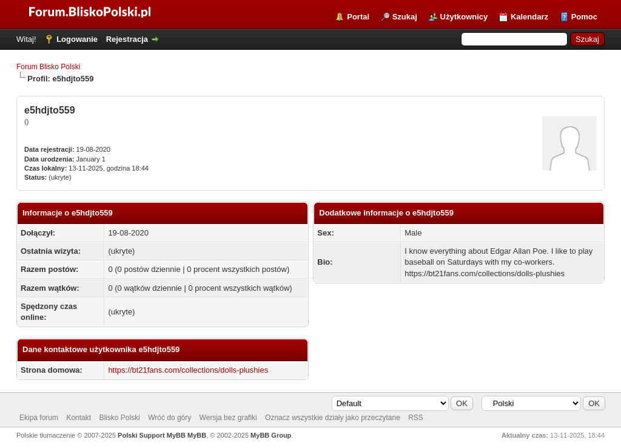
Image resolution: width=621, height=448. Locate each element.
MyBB (196, 435)
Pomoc (584, 16)
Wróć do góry (169, 417)
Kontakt (78, 417)
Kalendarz (529, 16)
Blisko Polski (119, 417)
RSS (415, 417)
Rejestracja (127, 39)
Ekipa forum (38, 417)
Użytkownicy (464, 16)
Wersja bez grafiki (228, 417)
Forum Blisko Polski (48, 67)
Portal (358, 16)
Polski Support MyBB (152, 435)
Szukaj (404, 16)
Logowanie (77, 39)
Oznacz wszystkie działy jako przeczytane (332, 417)
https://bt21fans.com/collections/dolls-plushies (188, 370)
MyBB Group (270, 435)
